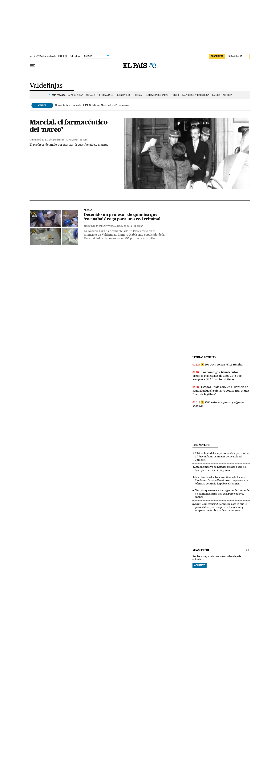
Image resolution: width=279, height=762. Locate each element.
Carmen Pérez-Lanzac (41, 140)
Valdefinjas (46, 85)
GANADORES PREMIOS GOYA (195, 95)
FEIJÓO (175, 95)
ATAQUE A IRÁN (75, 95)
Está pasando (59, 95)
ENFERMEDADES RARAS (157, 95)
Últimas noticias (204, 357)
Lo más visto (201, 445)
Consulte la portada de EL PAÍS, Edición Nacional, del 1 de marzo (92, 105)
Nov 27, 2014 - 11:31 (77, 140)
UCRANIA (90, 95)
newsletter (200, 550)
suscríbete (217, 56)
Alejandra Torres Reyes (97, 226)
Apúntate (199, 565)
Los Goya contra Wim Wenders (222, 364)
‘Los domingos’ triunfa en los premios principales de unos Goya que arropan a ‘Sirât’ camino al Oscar (217, 375)
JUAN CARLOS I (124, 95)
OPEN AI (139, 95)
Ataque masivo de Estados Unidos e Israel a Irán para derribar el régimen (220, 468)
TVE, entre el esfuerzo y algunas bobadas (218, 404)
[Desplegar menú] (33, 66)
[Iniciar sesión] (238, 56)
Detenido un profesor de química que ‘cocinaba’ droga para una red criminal (122, 217)
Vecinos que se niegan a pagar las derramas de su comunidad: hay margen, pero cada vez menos (222, 493)
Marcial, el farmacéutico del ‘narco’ (68, 125)
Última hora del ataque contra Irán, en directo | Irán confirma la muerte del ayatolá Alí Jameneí (222, 456)
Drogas (88, 210)
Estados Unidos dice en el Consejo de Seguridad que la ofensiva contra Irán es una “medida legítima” (220, 390)
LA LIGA (216, 95)
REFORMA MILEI (105, 95)
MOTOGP (227, 95)
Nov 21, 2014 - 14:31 (131, 226)
